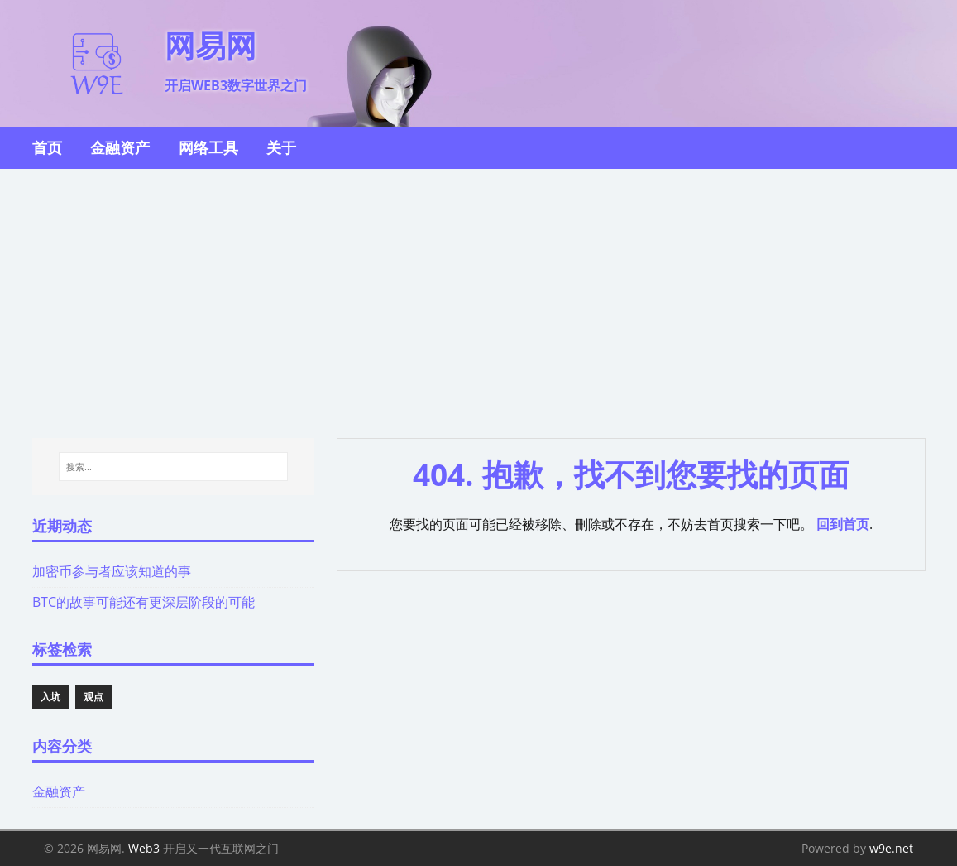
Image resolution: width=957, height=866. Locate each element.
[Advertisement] (478, 293)
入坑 (50, 697)
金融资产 (58, 791)
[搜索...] (173, 467)
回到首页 (842, 524)
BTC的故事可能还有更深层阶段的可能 (143, 602)
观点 (93, 697)
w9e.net (891, 848)
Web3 (144, 848)
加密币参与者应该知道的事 (111, 571)
